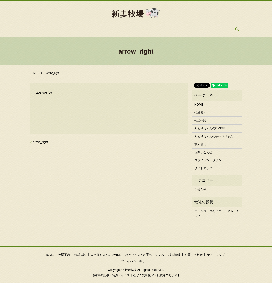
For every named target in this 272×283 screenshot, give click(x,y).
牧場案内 (74, 29)
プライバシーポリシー (209, 160)
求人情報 (175, 29)
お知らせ (200, 189)
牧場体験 (93, 29)
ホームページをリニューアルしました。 (216, 213)
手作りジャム (153, 29)
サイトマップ (203, 168)
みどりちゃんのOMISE (122, 29)
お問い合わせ (197, 29)
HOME (56, 29)
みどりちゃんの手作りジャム (213, 136)
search (216, 29)
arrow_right (40, 142)
